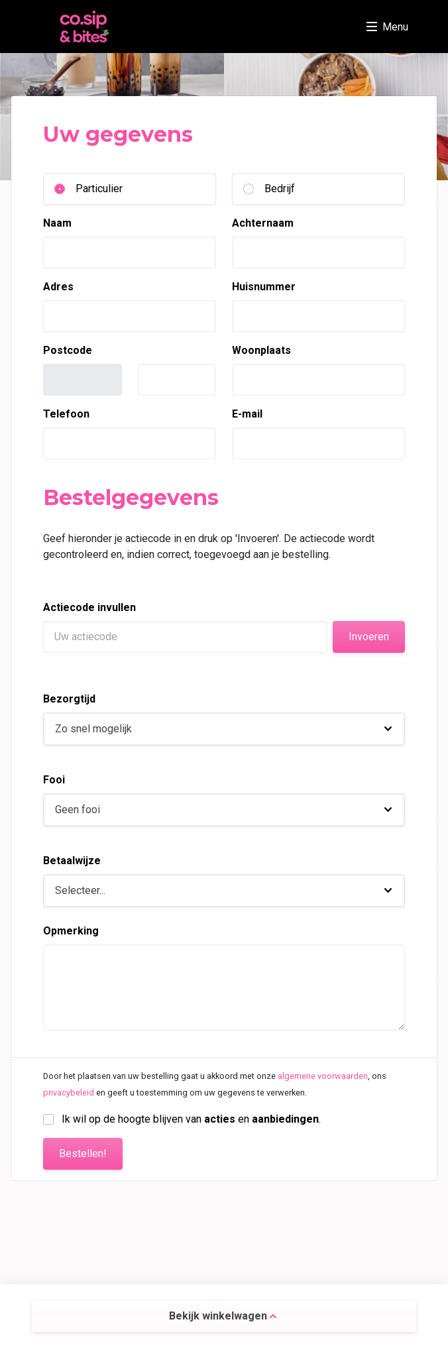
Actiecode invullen (89, 607)
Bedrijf (279, 188)
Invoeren (369, 636)
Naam (57, 223)
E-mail (247, 414)
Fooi (54, 779)
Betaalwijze (72, 860)
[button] (224, 729)
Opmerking (71, 931)
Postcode (67, 350)
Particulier (99, 188)
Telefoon (66, 414)
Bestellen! (83, 1153)
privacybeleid (68, 1092)
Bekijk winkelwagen (222, 1316)
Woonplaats (261, 350)
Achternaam (263, 223)
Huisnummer (264, 286)
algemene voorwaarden (323, 1076)
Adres (58, 286)
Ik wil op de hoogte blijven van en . (191, 1119)
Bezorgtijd (69, 699)
